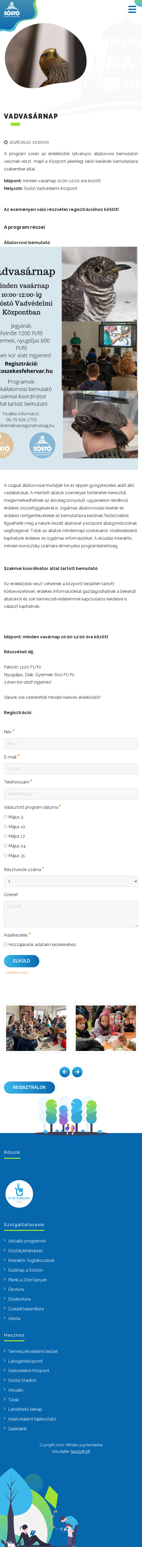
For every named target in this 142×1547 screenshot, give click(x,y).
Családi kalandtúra (26, 1308)
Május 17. (14, 836)
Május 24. (15, 845)
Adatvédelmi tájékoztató (32, 1419)
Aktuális (15, 1390)
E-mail (10, 757)
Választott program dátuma (31, 807)
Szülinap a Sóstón (25, 1270)
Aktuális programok (27, 1240)
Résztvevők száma (22, 870)
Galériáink (17, 1428)
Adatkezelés (16, 935)
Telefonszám (16, 782)
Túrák (13, 1399)
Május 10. (15, 826)
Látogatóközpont (25, 1361)
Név (8, 732)
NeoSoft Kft (80, 1451)
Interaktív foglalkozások (31, 1260)
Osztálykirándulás (25, 1250)
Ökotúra (16, 1289)
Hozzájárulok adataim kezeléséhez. (40, 944)
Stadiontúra (19, 1299)
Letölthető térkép (25, 1409)
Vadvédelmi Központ (28, 1370)
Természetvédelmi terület (33, 1351)
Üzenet (11, 894)
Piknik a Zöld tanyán (27, 1279)
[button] (64, 1072)
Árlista (14, 1318)
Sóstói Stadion (22, 1380)
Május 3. (14, 817)
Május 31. (15, 855)
